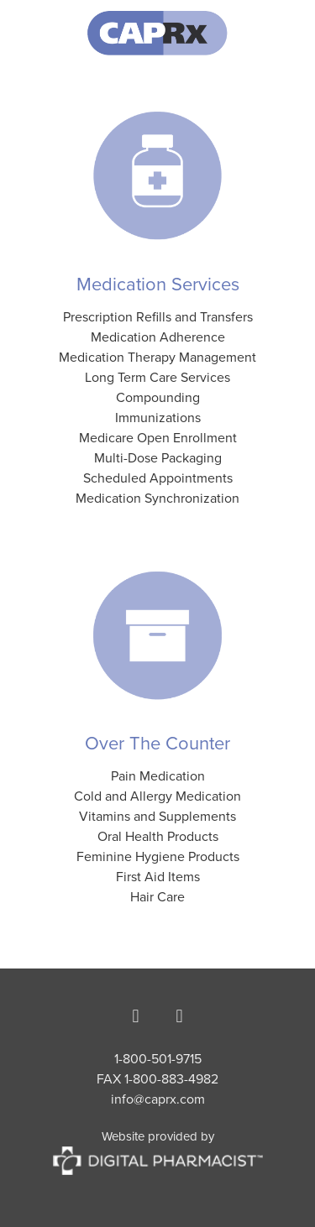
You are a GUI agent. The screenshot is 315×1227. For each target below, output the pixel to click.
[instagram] (179, 1015)
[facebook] (136, 1015)
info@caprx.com (158, 1098)
